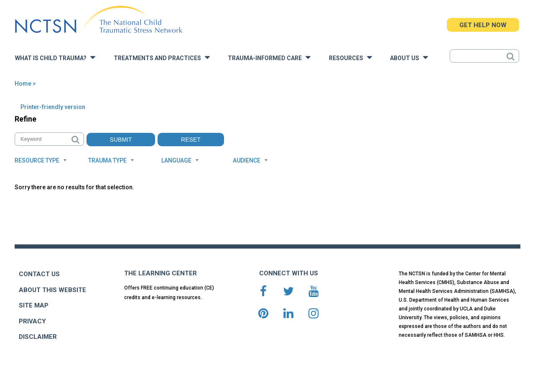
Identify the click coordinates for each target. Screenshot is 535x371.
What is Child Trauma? (55, 57)
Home (23, 83)
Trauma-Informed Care (269, 57)
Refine (25, 118)
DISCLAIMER (38, 337)
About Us (409, 57)
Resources (350, 57)
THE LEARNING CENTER (160, 273)
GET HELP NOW (483, 25)
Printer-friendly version (52, 107)
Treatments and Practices (162, 57)
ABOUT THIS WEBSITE (52, 290)
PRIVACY (32, 321)
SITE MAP (33, 305)
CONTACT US (39, 274)
